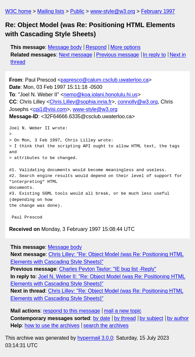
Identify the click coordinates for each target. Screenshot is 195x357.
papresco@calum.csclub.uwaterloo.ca (105, 80)
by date (101, 318)
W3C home (18, 11)
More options (126, 47)
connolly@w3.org (138, 102)
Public (77, 11)
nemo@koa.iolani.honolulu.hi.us (101, 94)
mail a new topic (123, 311)
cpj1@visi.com (50, 109)
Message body (65, 47)
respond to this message (71, 311)
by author (178, 318)
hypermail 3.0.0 (95, 338)
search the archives (106, 325)
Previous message (117, 54)
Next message (75, 54)
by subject (151, 318)
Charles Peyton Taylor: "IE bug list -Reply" (107, 269)
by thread (125, 318)
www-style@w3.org (112, 11)
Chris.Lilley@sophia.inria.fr (81, 102)
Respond (96, 47)
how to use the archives (52, 325)
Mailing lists (50, 11)
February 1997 (158, 11)
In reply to (154, 54)
